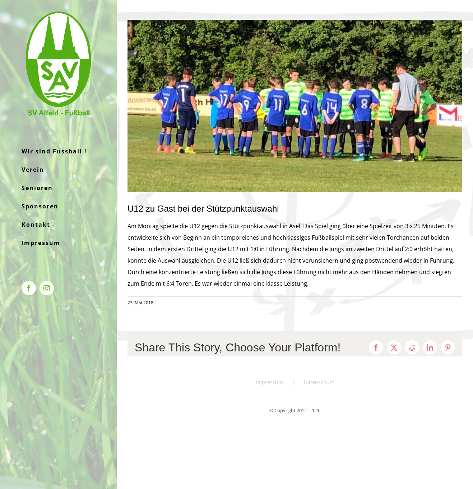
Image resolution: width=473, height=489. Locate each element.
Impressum (269, 382)
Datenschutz (319, 382)
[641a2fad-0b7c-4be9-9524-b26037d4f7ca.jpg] (294, 106)
